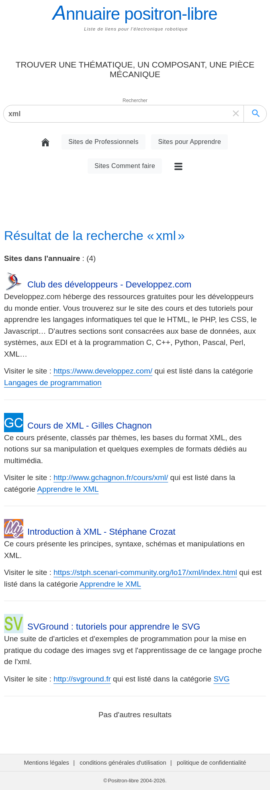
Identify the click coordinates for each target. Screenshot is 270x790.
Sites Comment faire (124, 165)
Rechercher (135, 100)
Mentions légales (46, 762)
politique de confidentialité (211, 762)
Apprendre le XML (67, 489)
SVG (221, 679)
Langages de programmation (53, 382)
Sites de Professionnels (103, 141)
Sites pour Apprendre (189, 141)
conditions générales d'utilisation (123, 762)
